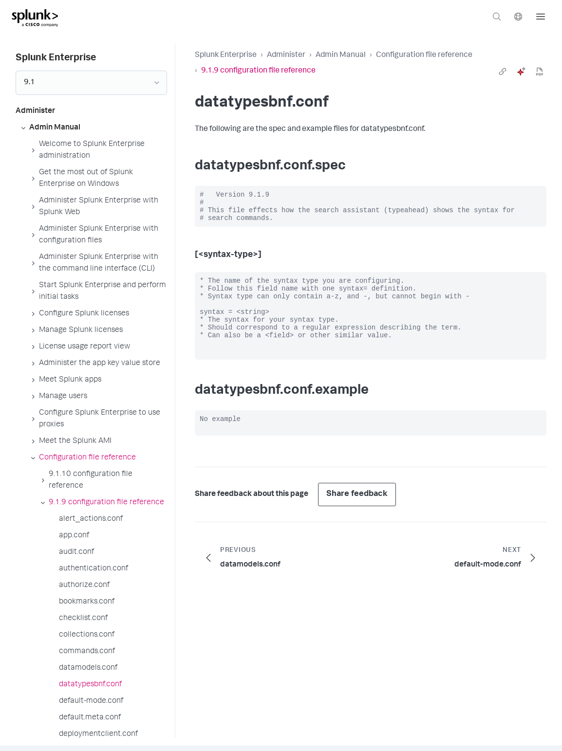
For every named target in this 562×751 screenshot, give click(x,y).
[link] (502, 71)
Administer (286, 55)
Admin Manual (341, 55)
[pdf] (539, 71)
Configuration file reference (424, 55)
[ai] (521, 71)
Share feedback (357, 517)
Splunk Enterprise (226, 55)
